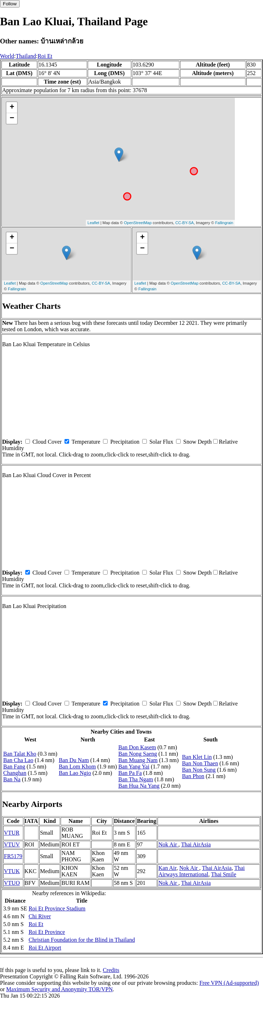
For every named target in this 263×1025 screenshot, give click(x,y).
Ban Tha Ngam (135, 779)
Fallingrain (224, 223)
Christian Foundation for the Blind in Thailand (82, 940)
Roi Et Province (47, 932)
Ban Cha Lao (18, 760)
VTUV (12, 844)
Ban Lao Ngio (75, 773)
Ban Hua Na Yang (139, 786)
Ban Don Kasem (137, 747)
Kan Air (167, 868)
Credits (111, 970)
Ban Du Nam (74, 760)
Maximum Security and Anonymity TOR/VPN (59, 989)
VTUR (12, 833)
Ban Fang (14, 767)
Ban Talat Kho (19, 754)
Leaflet (93, 223)
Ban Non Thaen (200, 763)
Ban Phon (193, 776)
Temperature (86, 442)
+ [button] (12, 107)
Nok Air (168, 844)
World (7, 56)
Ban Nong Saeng (137, 754)
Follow (10, 3)
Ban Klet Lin (197, 757)
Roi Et (44, 56)
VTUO (12, 883)
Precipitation (124, 442)
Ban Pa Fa (130, 773)
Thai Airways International (201, 871)
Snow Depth (197, 442)
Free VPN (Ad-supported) (229, 983)
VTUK (12, 871)
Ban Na (11, 779)
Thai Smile (223, 874)
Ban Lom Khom (77, 767)
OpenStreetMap (138, 223)
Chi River (40, 916)
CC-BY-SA (184, 223)
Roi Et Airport (45, 948)
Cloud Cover (47, 442)
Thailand (26, 56)
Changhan (14, 773)
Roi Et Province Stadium (57, 908)
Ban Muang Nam (138, 760)
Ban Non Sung (199, 770)
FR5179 (13, 856)
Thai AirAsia (196, 844)
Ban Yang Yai (133, 767)
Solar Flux (161, 442)
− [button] (12, 118)
